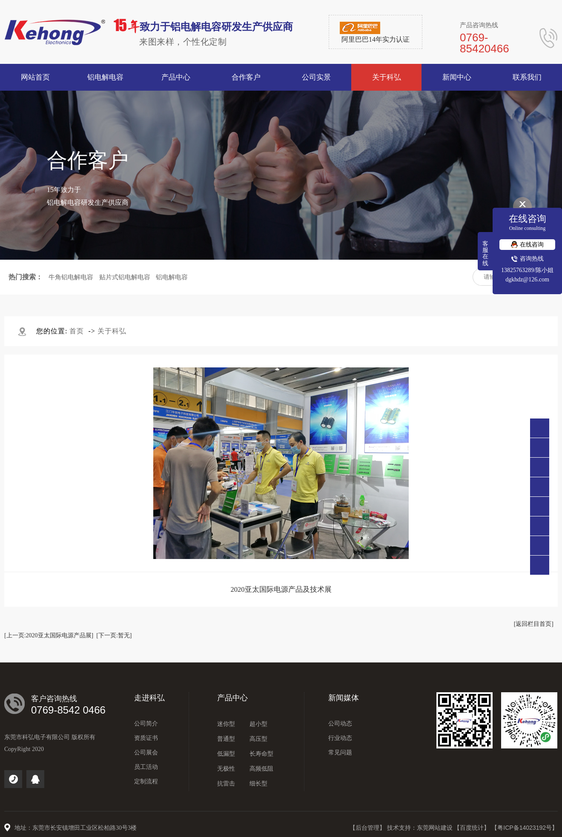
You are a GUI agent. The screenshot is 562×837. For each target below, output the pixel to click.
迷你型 (226, 724)
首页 (76, 331)
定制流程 (146, 781)
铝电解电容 (172, 277)
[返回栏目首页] (533, 624)
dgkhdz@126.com (527, 279)
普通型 (226, 739)
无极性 (226, 768)
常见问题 (340, 752)
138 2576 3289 (539, 467)
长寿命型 (261, 754)
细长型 (258, 783)
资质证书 (146, 738)
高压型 (258, 739)
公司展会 (146, 752)
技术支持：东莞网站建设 (420, 827)
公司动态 (340, 723)
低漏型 (226, 754)
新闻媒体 (343, 698)
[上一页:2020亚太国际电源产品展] (48, 635)
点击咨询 (539, 486)
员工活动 (146, 767)
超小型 (258, 724)
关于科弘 (111, 331)
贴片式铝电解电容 (124, 277)
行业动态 (340, 738)
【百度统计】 (472, 827)
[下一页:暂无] (114, 635)
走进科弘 (149, 698)
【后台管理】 (368, 827)
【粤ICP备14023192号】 (524, 827)
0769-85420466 (539, 447)
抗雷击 (226, 783)
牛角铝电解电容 (71, 277)
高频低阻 (261, 768)
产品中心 (232, 698)
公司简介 (146, 723)
